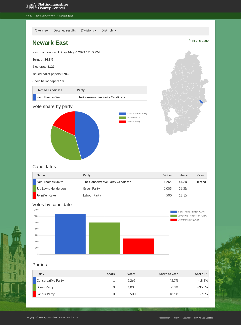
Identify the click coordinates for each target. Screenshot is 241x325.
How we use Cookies (203, 318)
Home (30, 15)
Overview (41, 30)
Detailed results (64, 30)
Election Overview (47, 15)
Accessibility (164, 318)
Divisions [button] (88, 30)
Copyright (186, 318)
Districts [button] (108, 30)
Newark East (66, 15)
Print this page (198, 40)
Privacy (176, 318)
